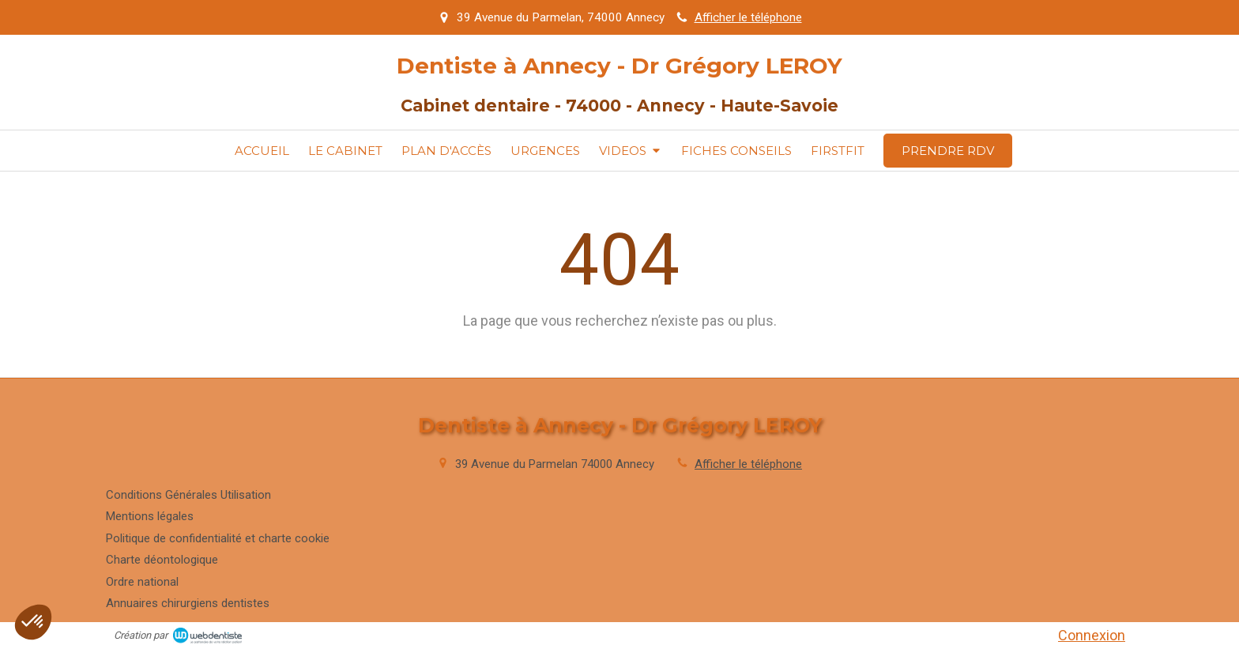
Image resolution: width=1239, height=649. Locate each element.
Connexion (1091, 635)
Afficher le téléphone (748, 17)
